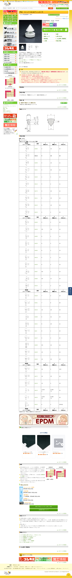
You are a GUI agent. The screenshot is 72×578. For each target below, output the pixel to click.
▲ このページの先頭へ (62, 84)
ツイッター (30, 1)
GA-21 (36, 169)
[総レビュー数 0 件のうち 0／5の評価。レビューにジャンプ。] (62, 18)
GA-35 (36, 264)
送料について (27, 566)
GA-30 (36, 359)
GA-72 (36, 376)
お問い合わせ (59, 36)
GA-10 (36, 205)
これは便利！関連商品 (61, 38)
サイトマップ (65, 568)
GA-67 (36, 271)
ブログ (25, 1)
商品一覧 (46, 34)
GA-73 (36, 191)
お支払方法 (22, 566)
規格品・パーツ (26, 540)
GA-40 (36, 222)
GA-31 (36, 323)
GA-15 (36, 212)
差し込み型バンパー (31, 536)
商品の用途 (58, 40)
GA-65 (36, 236)
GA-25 (36, 243)
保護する (25, 539)
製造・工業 (5, 108)
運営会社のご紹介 (16, 565)
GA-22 (36, 404)
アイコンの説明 (50, 22)
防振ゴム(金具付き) (6, 111)
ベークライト (5, 104)
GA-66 (36, 278)
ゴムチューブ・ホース (7, 112)
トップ (20, 534)
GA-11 (36, 198)
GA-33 (36, 229)
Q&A (68, 5)
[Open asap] (68, 575)
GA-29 (36, 352)
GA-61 (36, 302)
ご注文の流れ (15, 566)
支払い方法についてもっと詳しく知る (43, 506)
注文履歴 (54, 5)
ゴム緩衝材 (30, 537)
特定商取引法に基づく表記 (30, 568)
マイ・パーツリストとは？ (62, 16)
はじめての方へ (11, 1)
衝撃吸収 (25, 537)
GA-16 (36, 257)
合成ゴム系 (25, 534)
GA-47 (36, 338)
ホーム (5, 1)
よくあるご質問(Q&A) (51, 568)
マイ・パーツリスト (62, 5)
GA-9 (36, 331)
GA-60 (36, 148)
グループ (21, 542)
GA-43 (36, 285)
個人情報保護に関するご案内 (18, 568)
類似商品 (46, 38)
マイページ (49, 5)
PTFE (4, 109)
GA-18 (36, 309)
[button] (25, 444)
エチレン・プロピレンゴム (35, 534)
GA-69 (36, 345)
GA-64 (36, 250)
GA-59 (36, 162)
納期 (57, 34)
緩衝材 (24, 536)
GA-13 (36, 390)
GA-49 (36, 295)
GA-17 (36, 369)
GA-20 (36, 177)
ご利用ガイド (18, 1)
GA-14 (36, 184)
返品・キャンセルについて (37, 566)
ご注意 (45, 40)
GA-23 (36, 397)
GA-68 (36, 316)
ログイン (44, 5)
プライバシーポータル (41, 568)
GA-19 (36, 383)
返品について (47, 36)
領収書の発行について (44, 509)
